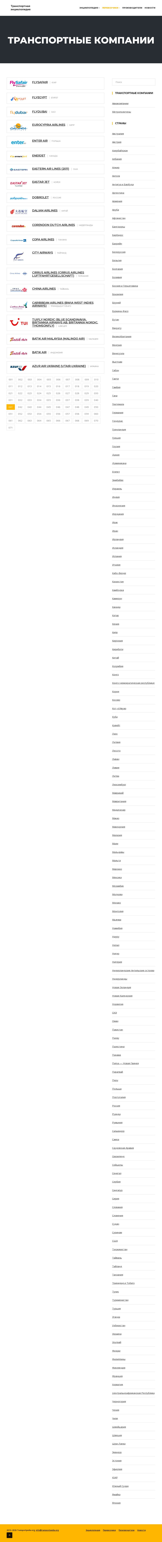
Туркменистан (120, 1300)
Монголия (117, 911)
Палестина (118, 1046)
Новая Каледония (122, 995)
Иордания (118, 513)
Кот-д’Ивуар (119, 708)
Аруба (115, 209)
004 (39, 379)
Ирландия (118, 539)
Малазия (117, 835)
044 (39, 407)
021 (11, 393)
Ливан (115, 759)
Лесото (116, 750)
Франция (117, 1376)
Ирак (115, 522)
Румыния (117, 1122)
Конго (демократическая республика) (133, 682)
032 (20, 400)
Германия (117, 412)
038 (77, 400)
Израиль (117, 488)
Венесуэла (118, 353)
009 (87, 379)
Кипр (115, 632)
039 (86, 400)
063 (30, 420)
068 (77, 420)
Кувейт (116, 725)
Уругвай (116, 1342)
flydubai (39, 111)
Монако (116, 902)
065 (49, 420)
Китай (115, 657)
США (115, 1240)
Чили (115, 1418)
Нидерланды (119, 978)
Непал (115, 945)
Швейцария (119, 1426)
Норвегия (117, 1004)
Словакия (117, 1207)
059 (86, 413)
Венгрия (117, 344)
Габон (115, 370)
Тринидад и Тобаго (123, 1283)
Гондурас (117, 420)
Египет (116, 471)
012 (20, 386)
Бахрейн (117, 243)
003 (30, 379)
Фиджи (116, 1350)
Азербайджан (120, 150)
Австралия (118, 133)
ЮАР (115, 1477)
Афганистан (118, 218)
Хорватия (117, 1384)
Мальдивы (118, 852)
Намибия (117, 928)
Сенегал (116, 1173)
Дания (115, 454)
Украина (117, 1333)
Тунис (115, 1291)
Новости (150, 8)
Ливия (115, 767)
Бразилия (117, 294)
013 (30, 386)
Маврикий (118, 792)
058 (77, 413)
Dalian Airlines (45, 210)
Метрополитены (121, 111)
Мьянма (116, 919)
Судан (115, 1223)
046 (58, 407)
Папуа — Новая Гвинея (125, 1063)
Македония (118, 826)
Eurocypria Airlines (48, 125)
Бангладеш (118, 226)
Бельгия (117, 260)
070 (96, 420)
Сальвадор (118, 1131)
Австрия (116, 142)
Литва (115, 775)
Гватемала (118, 404)
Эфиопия (117, 1469)
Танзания (117, 1274)
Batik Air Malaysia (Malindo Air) (58, 338)
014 (39, 386)
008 (77, 379)
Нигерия (117, 961)
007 (68, 379)
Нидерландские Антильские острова (133, 970)
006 (58, 379)
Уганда (116, 1316)
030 (96, 393)
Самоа (115, 1139)
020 (96, 386)
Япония (116, 1502)
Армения (117, 201)
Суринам (117, 1232)
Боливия (117, 277)
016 (58, 386)
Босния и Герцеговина (125, 285)
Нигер (115, 953)
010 (96, 379)
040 (96, 400)
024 (39, 393)
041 (11, 407)
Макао (115, 818)
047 (67, 407)
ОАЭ (114, 1012)
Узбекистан (118, 1325)
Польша (117, 1088)
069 (86, 420)
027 (67, 393)
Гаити (115, 378)
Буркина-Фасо (120, 311)
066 (58, 420)
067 (67, 420)
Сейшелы (117, 1164)
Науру (115, 936)
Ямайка (116, 1494)
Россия (116, 1105)
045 (49, 407)
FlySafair (40, 82)
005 (49, 379)
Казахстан (118, 581)
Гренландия (119, 429)
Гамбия (116, 387)
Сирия (115, 1198)
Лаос (115, 733)
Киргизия (117, 640)
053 (30, 413)
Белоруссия (118, 251)
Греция (116, 437)
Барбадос (117, 235)
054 (39, 413)
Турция (116, 1308)
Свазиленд (118, 1156)
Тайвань (117, 1257)
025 (49, 393)
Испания (117, 556)
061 (11, 420)
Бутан (115, 319)
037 (67, 400)
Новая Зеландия (121, 987)
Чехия (115, 1409)
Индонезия (118, 505)
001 (11, 379)
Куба (115, 716)
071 (11, 427)
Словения (117, 1215)
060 (96, 413)
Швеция (117, 1435)
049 (86, 407)
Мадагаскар (118, 809)
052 (20, 413)
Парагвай (117, 1071)
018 (77, 386)
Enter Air (40, 141)
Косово (116, 699)
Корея (115, 691)
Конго (115, 674)
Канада (116, 607)
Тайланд (117, 1266)
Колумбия (117, 666)
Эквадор (117, 1452)
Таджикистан (119, 1249)
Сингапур (117, 1190)
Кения (115, 623)
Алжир (115, 167)
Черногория (119, 1401)
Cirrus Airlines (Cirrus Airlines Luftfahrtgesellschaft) (58, 274)
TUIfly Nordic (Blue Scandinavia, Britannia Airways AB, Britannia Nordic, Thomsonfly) (65, 323)
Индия (116, 497)
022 (20, 393)
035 (49, 400)
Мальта (116, 860)
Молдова (117, 894)
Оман (115, 1021)
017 (67, 386)
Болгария (117, 268)
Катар (115, 615)
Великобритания (121, 336)
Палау (115, 1037)
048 (77, 407)
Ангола (116, 175)
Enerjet (38, 155)
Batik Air (39, 352)
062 (20, 420)
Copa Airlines (43, 239)
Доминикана (119, 463)
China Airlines (44, 288)
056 (58, 413)
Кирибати (117, 649)
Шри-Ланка (118, 1443)
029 (86, 393)
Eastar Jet (41, 182)
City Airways (42, 252)
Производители (132, 8)
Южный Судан (120, 1486)
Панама (116, 1054)
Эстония (117, 1460)
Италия (116, 564)
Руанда (116, 1114)
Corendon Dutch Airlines (53, 225)
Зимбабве (117, 480)
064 (39, 420)
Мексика (117, 877)
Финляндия (118, 1367)
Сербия (116, 1181)
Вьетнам (117, 361)
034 (39, 400)
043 (30, 407)
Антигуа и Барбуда (123, 184)
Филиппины (118, 1359)
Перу (115, 1080)
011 (11, 386)
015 (49, 386)
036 (58, 400)
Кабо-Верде (119, 573)
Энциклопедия (89, 8)
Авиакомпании (120, 103)
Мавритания (119, 801)
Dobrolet (40, 197)
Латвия (116, 742)
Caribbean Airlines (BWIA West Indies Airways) (62, 304)
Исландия (117, 547)
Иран (115, 530)
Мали (115, 843)
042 (20, 407)
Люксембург (119, 784)
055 (49, 413)
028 (77, 393)
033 (30, 400)
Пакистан (117, 1029)
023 (30, 393)
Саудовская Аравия (123, 1147)
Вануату (117, 328)
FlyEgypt (39, 97)
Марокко (117, 869)
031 (11, 400)
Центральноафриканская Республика (133, 1393)
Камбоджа (118, 590)
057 (67, 413)
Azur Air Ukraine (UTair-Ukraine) (59, 366)
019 (86, 386)
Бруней (116, 302)
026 (58, 393)
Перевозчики (111, 8)
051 (11, 413)
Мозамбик (118, 885)
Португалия (119, 1097)
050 (96, 407)
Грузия (116, 446)
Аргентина (118, 192)
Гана (114, 395)
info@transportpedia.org (47, 1530)
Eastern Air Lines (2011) (50, 169)
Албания (117, 158)
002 (20, 379)
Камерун (117, 598)
